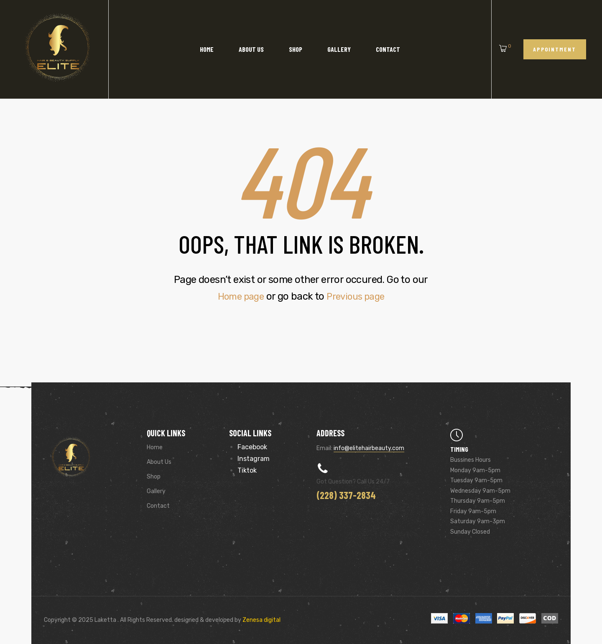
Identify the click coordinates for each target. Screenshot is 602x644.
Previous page (358, 296)
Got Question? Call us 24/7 (353, 481)
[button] (554, 49)
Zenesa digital (261, 620)
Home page (237, 296)
